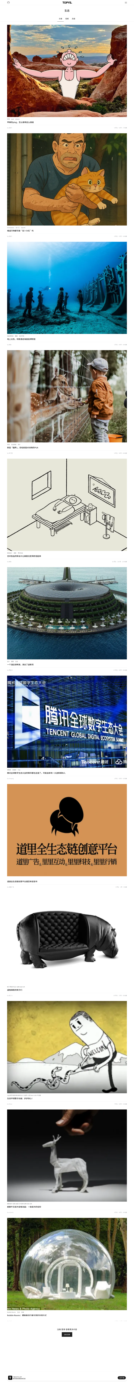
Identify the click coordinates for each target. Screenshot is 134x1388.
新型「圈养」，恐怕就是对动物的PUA (22, 447)
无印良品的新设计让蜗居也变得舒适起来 (24, 556)
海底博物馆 (10, 336)
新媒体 (14, 770)
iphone (17, 119)
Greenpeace (10, 227)
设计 (19, 444)
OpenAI (23, 227)
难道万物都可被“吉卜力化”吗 (20, 230)
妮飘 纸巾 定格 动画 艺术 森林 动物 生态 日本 (19, 1204)
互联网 (9, 770)
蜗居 (15, 553)
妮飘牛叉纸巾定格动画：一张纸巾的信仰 (24, 1206)
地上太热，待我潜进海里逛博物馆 (21, 339)
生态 (16, 661)
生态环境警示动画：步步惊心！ (20, 1098)
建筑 (12, 661)
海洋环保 (21, 336)
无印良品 (20, 553)
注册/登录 (67, 1334)
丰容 (8, 444)
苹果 (8, 119)
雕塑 (16, 336)
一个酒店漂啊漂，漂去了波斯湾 (20, 664)
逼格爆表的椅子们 (14, 989)
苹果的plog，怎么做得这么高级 (20, 122)
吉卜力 (17, 227)
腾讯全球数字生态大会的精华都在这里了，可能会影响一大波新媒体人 (36, 773)
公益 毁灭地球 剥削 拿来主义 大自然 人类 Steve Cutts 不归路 (24, 1095)
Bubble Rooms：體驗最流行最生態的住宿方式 (27, 1315)
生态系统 (13, 444)
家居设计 (9, 553)
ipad (12, 119)
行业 (19, 770)
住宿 (22, 1312)
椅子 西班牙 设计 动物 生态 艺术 (16, 987)
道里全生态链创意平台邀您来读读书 (22, 881)
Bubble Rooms (11, 1312)
